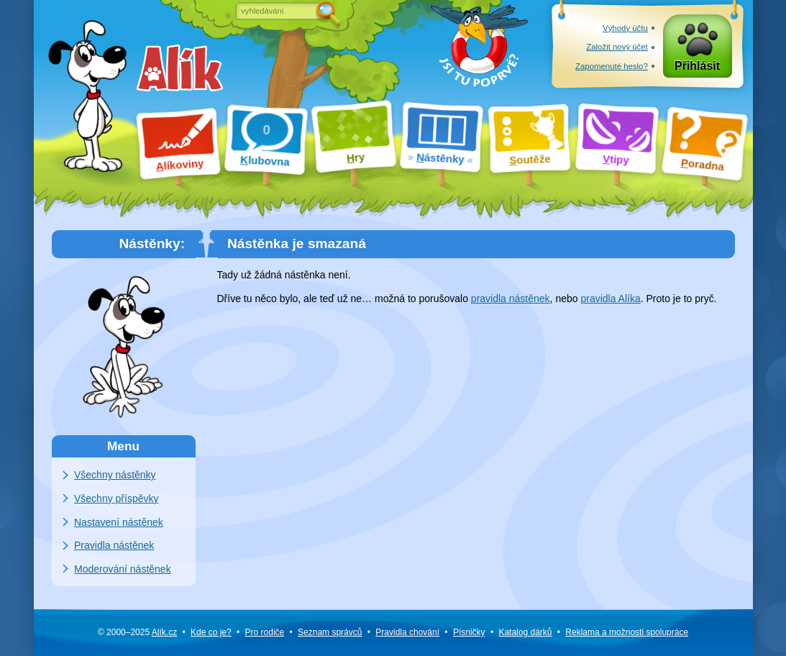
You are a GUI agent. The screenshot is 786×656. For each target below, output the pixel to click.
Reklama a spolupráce (626, 632)
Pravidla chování (407, 632)
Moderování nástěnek (122, 569)
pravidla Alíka (610, 298)
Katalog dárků (525, 632)
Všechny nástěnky (115, 474)
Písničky (469, 632)
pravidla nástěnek (510, 298)
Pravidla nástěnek (114, 545)
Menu (123, 446)
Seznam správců (330, 632)
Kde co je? (211, 632)
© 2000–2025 (137, 632)
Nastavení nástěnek (118, 522)
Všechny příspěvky (116, 498)
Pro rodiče (265, 632)
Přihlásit (697, 66)
